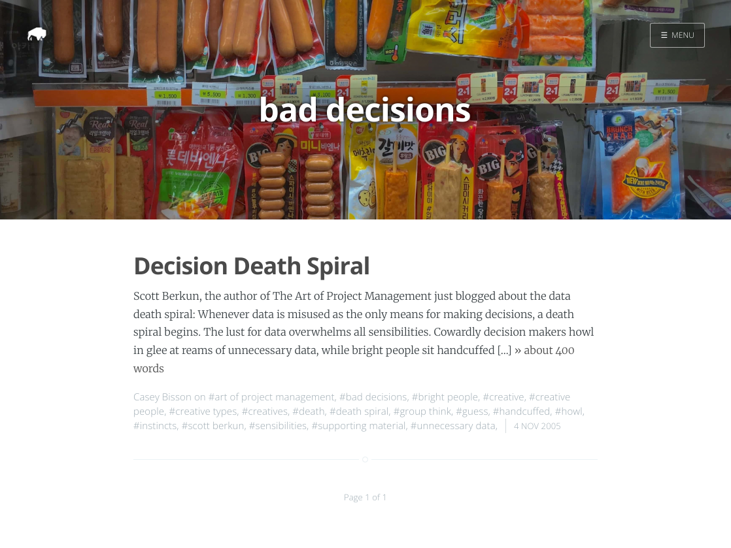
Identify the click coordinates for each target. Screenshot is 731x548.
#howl (569, 411)
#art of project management (272, 397)
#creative (503, 397)
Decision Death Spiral (251, 266)
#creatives (265, 411)
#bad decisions (373, 397)
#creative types (203, 411)
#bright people (445, 397)
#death (308, 411)
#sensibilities (278, 425)
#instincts (155, 425)
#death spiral (359, 411)
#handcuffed (522, 411)
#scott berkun (213, 425)
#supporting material (358, 425)
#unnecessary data (453, 425)
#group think (422, 411)
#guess (472, 411)
